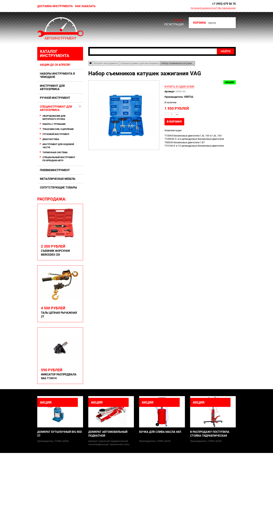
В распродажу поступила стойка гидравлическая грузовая (209, 434)
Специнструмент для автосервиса (56, 108)
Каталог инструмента (54, 53)
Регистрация (174, 24)
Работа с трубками (53, 124)
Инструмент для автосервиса (52, 87)
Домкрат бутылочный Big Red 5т (59, 433)
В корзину (174, 121)
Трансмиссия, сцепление (58, 129)
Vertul (189, 96)
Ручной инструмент (55, 97)
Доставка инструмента (55, 6)
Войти (179, 20)
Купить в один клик (179, 86)
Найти (226, 51)
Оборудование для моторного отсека (53, 117)
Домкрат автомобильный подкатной (107, 433)
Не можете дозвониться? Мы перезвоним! (213, 8)
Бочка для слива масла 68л (160, 431)
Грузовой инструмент (55, 134)
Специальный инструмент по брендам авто (58, 159)
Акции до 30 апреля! (55, 64)
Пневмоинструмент (55, 170)
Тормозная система (55, 152)
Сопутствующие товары (58, 187)
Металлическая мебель (57, 178)
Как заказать (85, 6)
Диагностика (50, 139)
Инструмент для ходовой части (58, 146)
